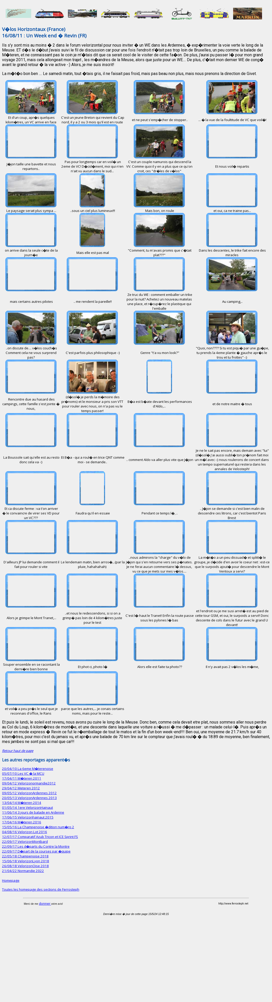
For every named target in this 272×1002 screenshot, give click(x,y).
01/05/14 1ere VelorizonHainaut (27, 807)
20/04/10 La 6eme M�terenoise (27, 768)
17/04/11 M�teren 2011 (21, 778)
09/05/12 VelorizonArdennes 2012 (29, 793)
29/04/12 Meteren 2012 (21, 788)
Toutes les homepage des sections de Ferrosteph (40, 889)
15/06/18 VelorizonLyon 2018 (25, 861)
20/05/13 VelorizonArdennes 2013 (29, 797)
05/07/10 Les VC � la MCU (23, 773)
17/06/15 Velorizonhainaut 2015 (27, 817)
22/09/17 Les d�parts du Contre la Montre (36, 846)
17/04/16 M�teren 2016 (21, 822)
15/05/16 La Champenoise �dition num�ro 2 (38, 827)
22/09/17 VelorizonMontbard (25, 841)
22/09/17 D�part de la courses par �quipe (36, 851)
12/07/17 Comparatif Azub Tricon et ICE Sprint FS (40, 836)
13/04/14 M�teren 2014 (21, 802)
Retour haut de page (17, 750)
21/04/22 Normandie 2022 (23, 870)
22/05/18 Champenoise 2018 (25, 856)
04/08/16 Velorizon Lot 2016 (24, 831)
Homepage (10, 880)
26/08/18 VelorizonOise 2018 (25, 866)
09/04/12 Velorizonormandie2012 (29, 783)
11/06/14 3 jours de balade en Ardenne (33, 812)
